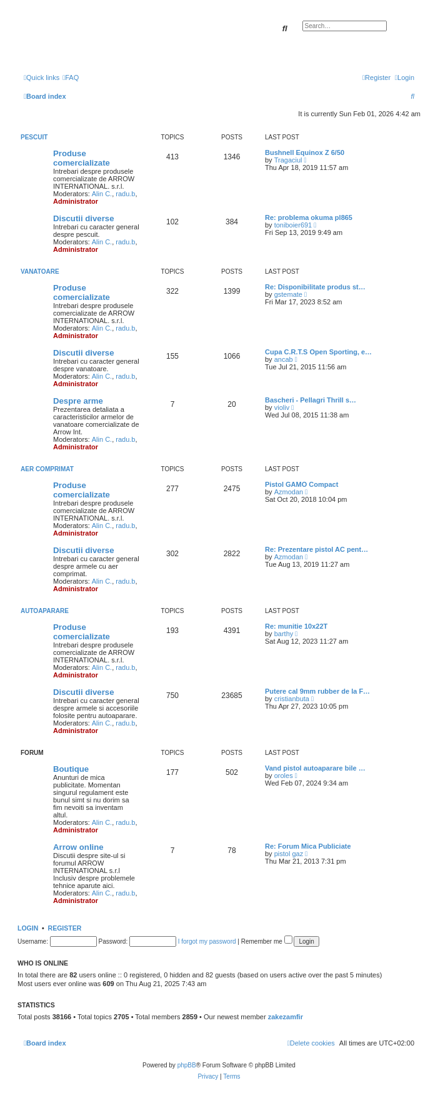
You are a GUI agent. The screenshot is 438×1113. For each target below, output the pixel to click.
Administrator (75, 201)
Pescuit (34, 137)
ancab (283, 359)
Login (27, 928)
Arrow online (78, 847)
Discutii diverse (83, 218)
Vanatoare (40, 271)
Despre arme (78, 401)
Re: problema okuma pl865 (308, 217)
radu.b (125, 193)
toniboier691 (293, 225)
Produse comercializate (81, 158)
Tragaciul (288, 160)
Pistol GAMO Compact (301, 484)
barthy (284, 633)
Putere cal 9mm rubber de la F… (317, 691)
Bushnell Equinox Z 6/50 (304, 152)
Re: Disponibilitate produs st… (315, 287)
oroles (283, 775)
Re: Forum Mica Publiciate (308, 846)
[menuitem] (70, 77)
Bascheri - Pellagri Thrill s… (310, 400)
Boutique (71, 769)
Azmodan (288, 492)
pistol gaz (288, 853)
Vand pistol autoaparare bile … (315, 768)
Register (65, 928)
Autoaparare (45, 610)
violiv (281, 407)
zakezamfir (285, 1017)
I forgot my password (207, 941)
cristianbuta (291, 698)
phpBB (186, 1065)
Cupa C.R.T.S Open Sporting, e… (318, 352)
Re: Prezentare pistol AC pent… (316, 549)
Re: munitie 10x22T (296, 626)
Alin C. (102, 193)
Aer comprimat (47, 469)
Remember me (266, 941)
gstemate (288, 294)
